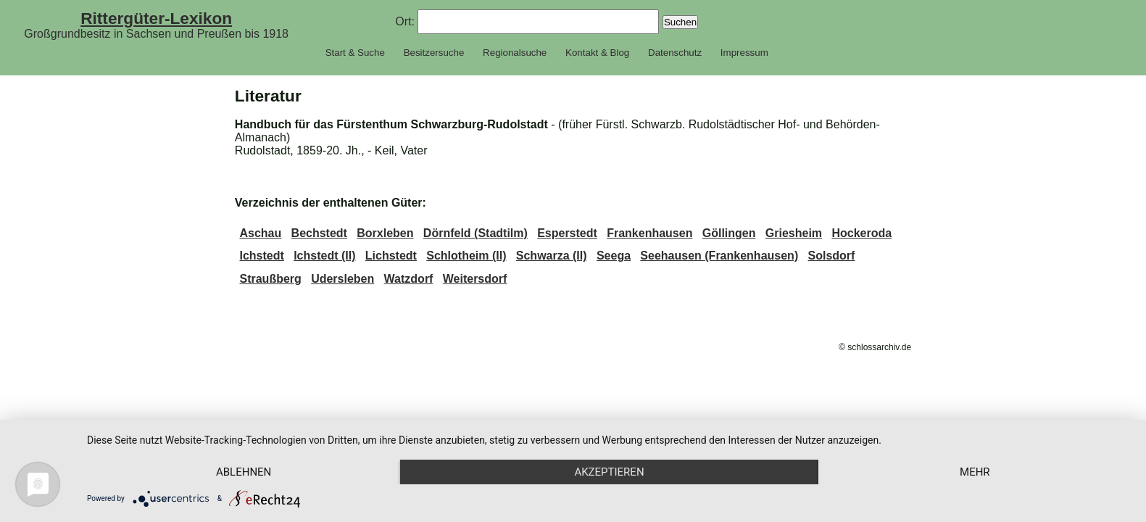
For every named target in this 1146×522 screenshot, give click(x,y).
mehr (975, 471)
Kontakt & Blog (597, 52)
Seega (614, 255)
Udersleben (342, 279)
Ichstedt (261, 255)
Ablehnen (243, 471)
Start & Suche (355, 52)
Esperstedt (567, 233)
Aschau (260, 233)
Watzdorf (408, 279)
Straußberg (270, 279)
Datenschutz (675, 52)
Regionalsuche (515, 52)
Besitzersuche (434, 52)
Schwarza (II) (551, 255)
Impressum (744, 52)
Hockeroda (861, 233)
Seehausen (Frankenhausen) (719, 255)
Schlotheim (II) (466, 255)
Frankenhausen (649, 233)
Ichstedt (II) (324, 255)
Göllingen (729, 233)
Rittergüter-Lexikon (156, 18)
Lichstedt (391, 255)
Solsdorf (831, 255)
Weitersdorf (475, 279)
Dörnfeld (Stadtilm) (475, 233)
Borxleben (385, 233)
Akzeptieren (609, 471)
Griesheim (793, 233)
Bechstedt (319, 233)
